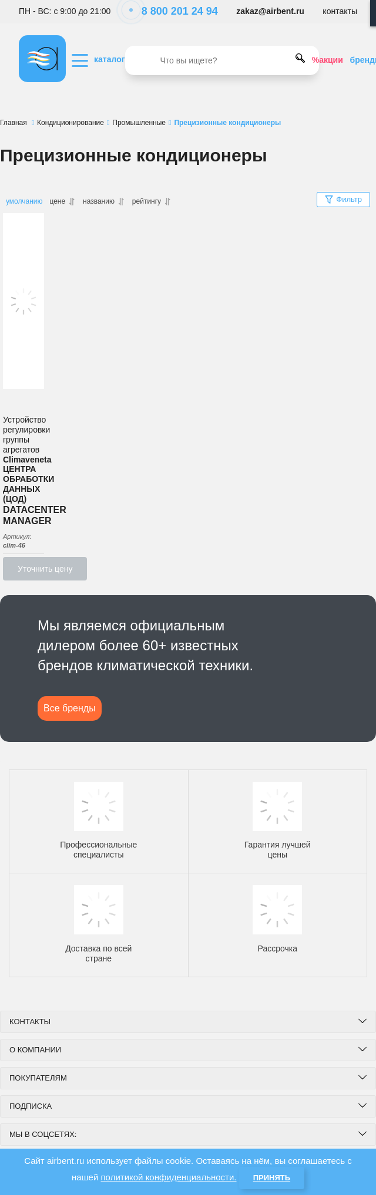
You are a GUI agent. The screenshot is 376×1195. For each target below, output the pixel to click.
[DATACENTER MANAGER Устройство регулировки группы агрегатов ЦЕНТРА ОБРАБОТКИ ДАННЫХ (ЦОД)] (23, 301)
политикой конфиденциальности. (169, 1177)
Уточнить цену (45, 568)
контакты (340, 11)
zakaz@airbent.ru (270, 11)
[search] (222, 60)
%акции (327, 60)
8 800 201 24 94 (173, 11)
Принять (271, 1177)
